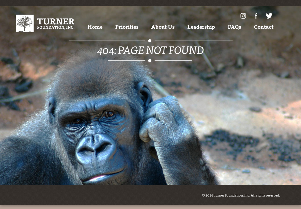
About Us (163, 26)
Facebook (256, 16)
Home (94, 26)
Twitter (269, 16)
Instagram (243, 16)
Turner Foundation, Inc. (45, 23)
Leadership (201, 26)
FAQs (234, 26)
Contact (264, 26)
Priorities (126, 26)
